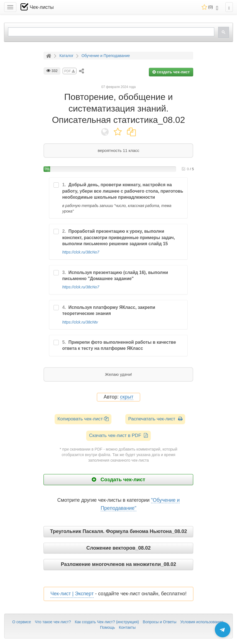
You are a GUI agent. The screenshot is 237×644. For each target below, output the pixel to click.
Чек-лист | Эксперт (72, 593)
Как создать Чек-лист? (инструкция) (107, 622)
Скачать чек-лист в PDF (118, 435)
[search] (110, 32)
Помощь (107, 627)
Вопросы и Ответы (159, 622)
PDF (69, 71)
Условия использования (201, 622)
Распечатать (155, 418)
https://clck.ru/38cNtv (80, 322)
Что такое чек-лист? (53, 622)
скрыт (126, 397)
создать (171, 72)
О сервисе (21, 622)
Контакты (127, 627)
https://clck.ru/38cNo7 (80, 252)
